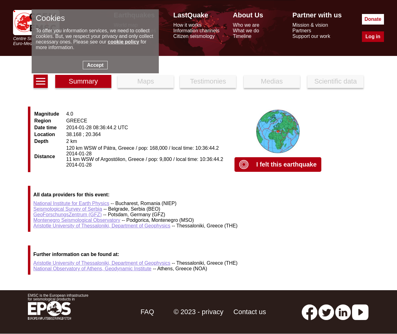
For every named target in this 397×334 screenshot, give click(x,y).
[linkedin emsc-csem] (343, 312)
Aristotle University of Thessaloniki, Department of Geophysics (102, 225)
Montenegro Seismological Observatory (76, 220)
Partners (301, 30)
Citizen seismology (194, 36)
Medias (272, 81)
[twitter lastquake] (326, 312)
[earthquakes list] (40, 81)
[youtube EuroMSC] (360, 312)
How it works (187, 25)
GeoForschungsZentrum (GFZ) (67, 214)
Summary (83, 81)
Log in (372, 36)
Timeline (242, 36)
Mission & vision (310, 25)
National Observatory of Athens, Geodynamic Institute (92, 268)
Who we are (246, 25)
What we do (246, 30)
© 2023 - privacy (199, 312)
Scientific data (335, 81)
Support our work (311, 36)
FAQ (147, 312)
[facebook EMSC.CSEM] (309, 312)
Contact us (250, 312)
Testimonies (208, 81)
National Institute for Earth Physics (71, 203)
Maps (145, 81)
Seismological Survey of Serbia (67, 209)
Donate (372, 19)
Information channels (196, 30)
